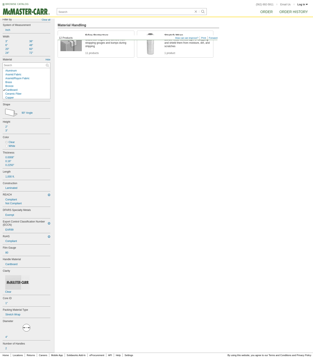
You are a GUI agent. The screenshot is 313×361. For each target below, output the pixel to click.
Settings (128, 355)
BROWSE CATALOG (16, 4)
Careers (43, 355)
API (110, 355)
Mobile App (57, 355)
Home (6, 355)
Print (203, 38)
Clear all (46, 19)
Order (266, 12)
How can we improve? (186, 38)
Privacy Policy (304, 355)
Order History (293, 12)
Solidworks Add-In (76, 355)
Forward (213, 38)
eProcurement (97, 355)
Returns (31, 355)
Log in (302, 4)
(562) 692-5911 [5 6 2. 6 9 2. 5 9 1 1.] (265, 4)
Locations (18, 355)
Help (118, 355)
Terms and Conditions (280, 355)
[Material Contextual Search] (26, 65)
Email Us (285, 4)
